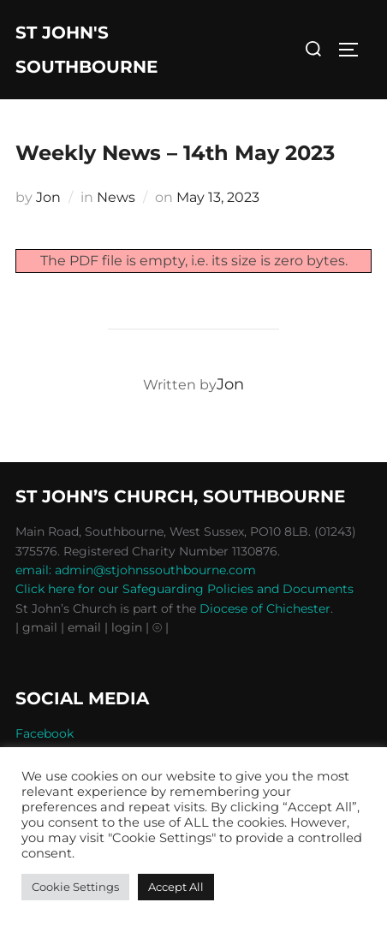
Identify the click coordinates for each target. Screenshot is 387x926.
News (116, 197)
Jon (48, 197)
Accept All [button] (176, 886)
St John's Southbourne (86, 49)
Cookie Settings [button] (75, 886)
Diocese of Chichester (264, 608)
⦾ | (160, 627)
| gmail (38, 627)
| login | (126, 627)
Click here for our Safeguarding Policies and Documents (184, 589)
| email (82, 627)
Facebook (44, 733)
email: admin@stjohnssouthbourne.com (135, 570)
